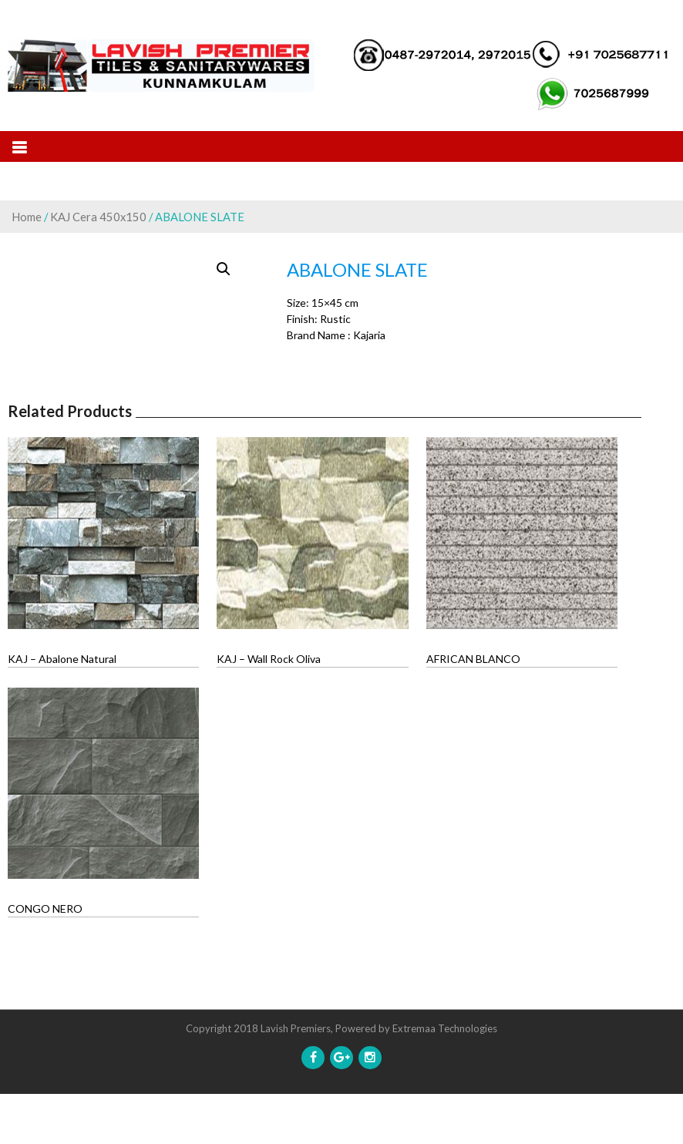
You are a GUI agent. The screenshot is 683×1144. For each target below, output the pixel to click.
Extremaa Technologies (444, 1078)
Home (27, 217)
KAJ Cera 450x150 (98, 217)
